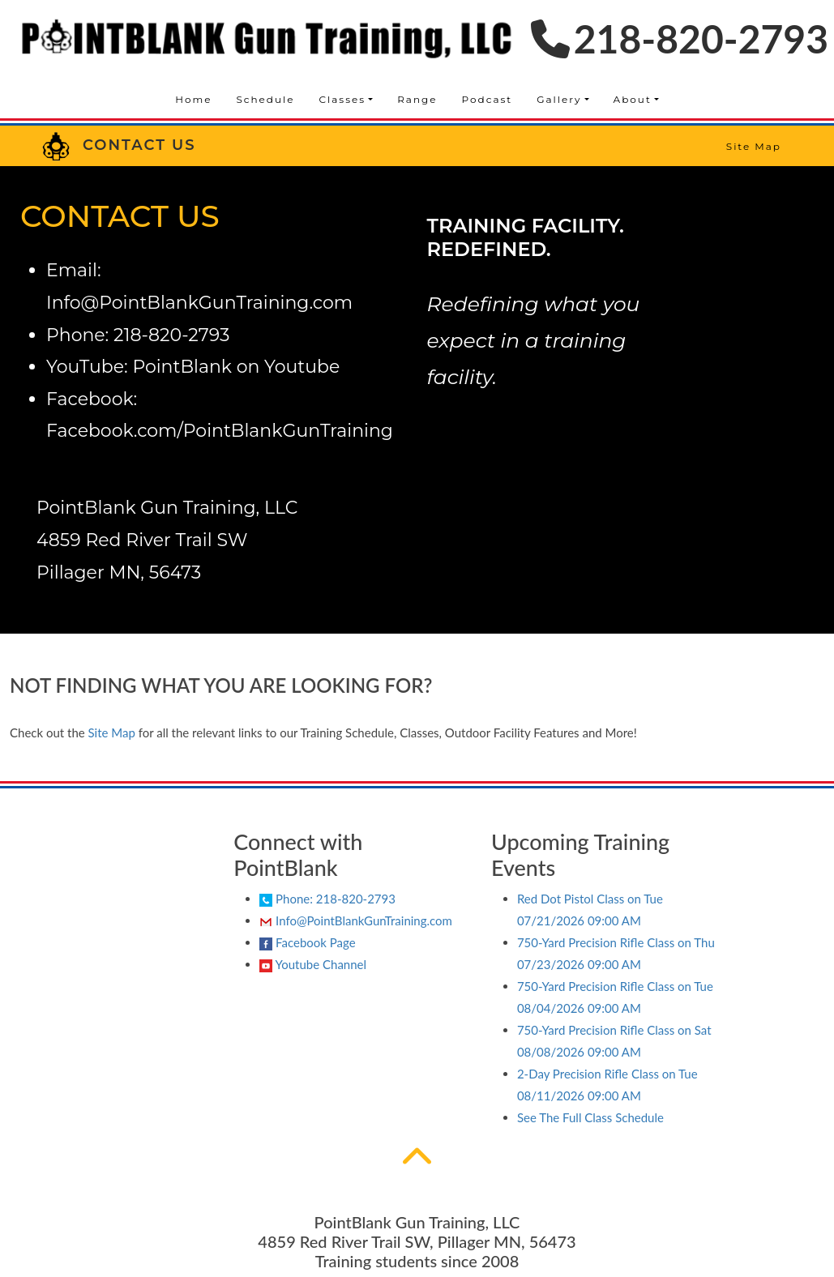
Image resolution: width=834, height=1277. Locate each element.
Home (193, 99)
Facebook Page (307, 942)
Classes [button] (342, 99)
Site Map (753, 146)
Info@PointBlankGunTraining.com (199, 303)
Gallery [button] (559, 99)
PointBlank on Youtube (236, 367)
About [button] (633, 99)
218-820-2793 (679, 38)
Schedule (265, 99)
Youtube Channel (312, 964)
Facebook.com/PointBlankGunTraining (219, 431)
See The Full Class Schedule (590, 1117)
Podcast (487, 99)
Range (417, 99)
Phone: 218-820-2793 (327, 898)
